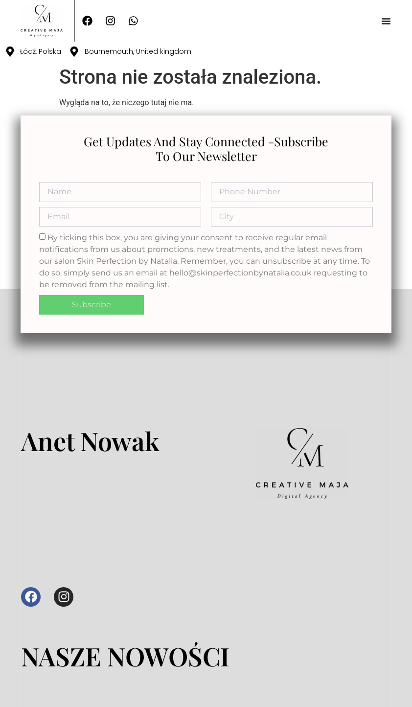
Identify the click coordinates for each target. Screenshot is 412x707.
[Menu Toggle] (386, 21)
